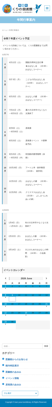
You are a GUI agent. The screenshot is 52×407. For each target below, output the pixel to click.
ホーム (4, 30)
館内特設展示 (12, 365)
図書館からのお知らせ (17, 359)
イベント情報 (12, 378)
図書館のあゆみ (13, 372)
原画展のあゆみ (13, 384)
